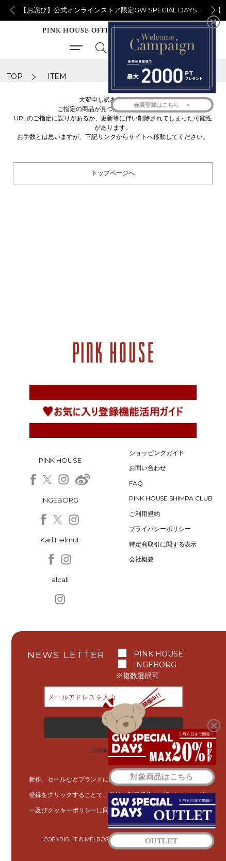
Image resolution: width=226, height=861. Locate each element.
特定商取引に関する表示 (163, 544)
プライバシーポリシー (160, 529)
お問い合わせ (147, 468)
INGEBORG (155, 664)
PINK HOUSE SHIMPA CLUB (171, 498)
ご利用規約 (144, 514)
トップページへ (113, 173)
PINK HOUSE (158, 654)
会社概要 (141, 559)
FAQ (136, 483)
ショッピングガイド (157, 453)
